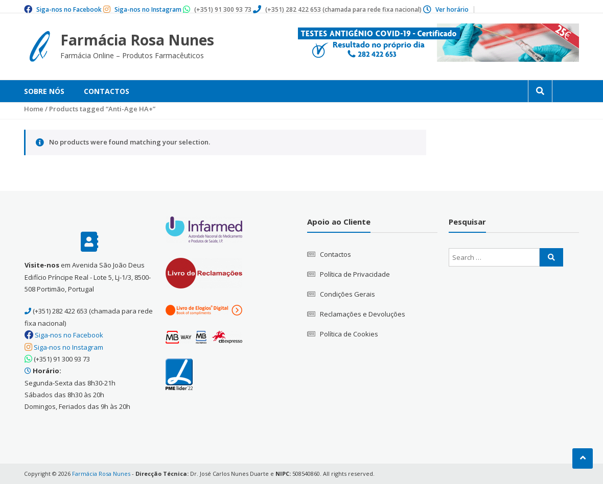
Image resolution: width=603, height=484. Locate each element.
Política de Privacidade (355, 274)
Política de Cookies (349, 333)
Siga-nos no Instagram (147, 9)
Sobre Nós (44, 91)
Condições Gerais (347, 294)
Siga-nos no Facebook (69, 9)
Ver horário (452, 9)
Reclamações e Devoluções (362, 314)
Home (33, 108)
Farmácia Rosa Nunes (137, 40)
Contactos (106, 91)
